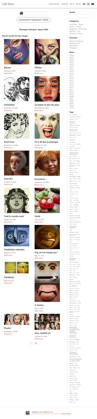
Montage (71, 292)
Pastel (70, 325)
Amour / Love (72, 137)
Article (78, 148)
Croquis (76, 211)
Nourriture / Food (75, 303)
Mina (74, 286)
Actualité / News (76, 24)
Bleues (7, 67)
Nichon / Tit (72, 298)
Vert (70, 389)
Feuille (71, 239)
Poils (77, 344)
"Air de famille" (73, 132)
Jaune (70, 266)
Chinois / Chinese (73, 198)
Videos (64, 4)
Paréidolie (9, 277)
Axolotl (75, 156)
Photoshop (72, 342)
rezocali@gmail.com (46, 412)
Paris (71, 323)
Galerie (75, 245)
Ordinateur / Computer (75, 316)
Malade (71, 279)
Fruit (70, 245)
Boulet (75, 168)
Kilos (70, 270)
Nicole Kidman (73, 300)
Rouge (71, 365)
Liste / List (72, 272)
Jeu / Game (77, 266)
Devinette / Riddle (74, 217)
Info (72, 4)
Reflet (79, 356)
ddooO (71, 213)
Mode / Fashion (74, 290)
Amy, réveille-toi (42, 333)
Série (76, 371)
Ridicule (71, 363)
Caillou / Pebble (77, 178)
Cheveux (71, 194)
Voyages (73, 48)
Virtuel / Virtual (73, 395)
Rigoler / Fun (74, 31)
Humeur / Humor (73, 259)
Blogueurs (72, 163)
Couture (76, 209)
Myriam (71, 296)
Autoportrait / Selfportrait (74, 153)
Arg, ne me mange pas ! (46, 252)
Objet (79, 307)
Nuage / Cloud (73, 307)
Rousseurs (40, 179)
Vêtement (75, 389)
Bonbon (78, 163)
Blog (78, 4)
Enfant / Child (72, 224)
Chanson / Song (73, 185)
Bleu (74, 160)
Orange (71, 314)
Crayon (71, 211)
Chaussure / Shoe (73, 191)
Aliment (72, 135)
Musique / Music (74, 294)
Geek (75, 247)
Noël (79, 300)
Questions (73, 356)
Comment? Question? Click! (33, 19)
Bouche (71, 168)
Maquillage (78, 283)
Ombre (78, 309)
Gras (70, 249)
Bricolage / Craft (74, 176)
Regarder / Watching (78, 29)
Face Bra (8, 179)
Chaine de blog (73, 183)
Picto (77, 342)
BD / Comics (72, 158)
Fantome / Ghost (74, 232)
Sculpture (71, 371)
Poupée (71, 350)
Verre (78, 386)
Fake (70, 230)
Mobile (77, 288)
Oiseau (74, 309)
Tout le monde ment (14, 216)
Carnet (79, 181)
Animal (71, 139)
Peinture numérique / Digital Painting (74, 330)
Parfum (77, 320)
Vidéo (70, 391)
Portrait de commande (75, 348)
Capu (75, 181)
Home (77, 254)
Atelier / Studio (73, 150)
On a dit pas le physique (46, 142)
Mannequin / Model (74, 281)
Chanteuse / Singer (74, 187)
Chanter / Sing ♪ (76, 33)
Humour (71, 262)
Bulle (70, 178)
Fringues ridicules (73, 243)
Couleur (71, 209)
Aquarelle (71, 146)
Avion (70, 156)
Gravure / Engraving (74, 252)
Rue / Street (73, 367)
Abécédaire (74, 114)
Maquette (71, 283)
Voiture (75, 397)
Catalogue (54, 4)
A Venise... (40, 305)
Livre (77, 272)
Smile (37, 216)
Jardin (78, 264)
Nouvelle (71, 305)
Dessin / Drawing (74, 215)
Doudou (71, 219)
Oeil (70, 309)
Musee (76, 292)
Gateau (71, 247)
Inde (70, 264)
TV (70, 114)
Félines (38, 67)
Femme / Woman (74, 237)
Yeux (74, 402)
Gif (78, 247)
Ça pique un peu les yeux (47, 105)
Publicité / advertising (73, 353)
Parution (76, 322)
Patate (75, 325)
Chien (70, 196)
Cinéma (77, 202)
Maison (75, 277)
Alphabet (78, 135)
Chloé (70, 200)
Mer (70, 285)
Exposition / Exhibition (73, 227)
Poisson (71, 346)
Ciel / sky (75, 200)
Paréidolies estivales (14, 249)
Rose (76, 363)
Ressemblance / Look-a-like (75, 360)
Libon (74, 270)
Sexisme (71, 374)
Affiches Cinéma (73, 127)
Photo (77, 339)
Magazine (72, 275)
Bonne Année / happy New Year (74, 166)
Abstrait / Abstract (75, 117)
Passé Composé (76, 41)
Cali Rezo (8, 4)
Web (70, 402)
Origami (71, 318)
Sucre (70, 380)
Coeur (70, 204)
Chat (70, 189)
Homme (71, 256)
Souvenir (71, 378)
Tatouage (71, 382)
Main (70, 277)
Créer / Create (75, 27)
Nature (76, 296)
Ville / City (73, 393)
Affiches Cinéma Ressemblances (73, 130)
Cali (70, 181)
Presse (76, 350)
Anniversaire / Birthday (75, 144)
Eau (75, 219)
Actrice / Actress (72, 122)
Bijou (78, 158)
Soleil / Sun (72, 376)
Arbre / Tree (72, 148)
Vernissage (72, 386)
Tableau (75, 380)
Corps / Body (73, 207)
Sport (76, 378)
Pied (70, 344)
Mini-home (72, 288)
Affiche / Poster (74, 125)
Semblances (74, 43)
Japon (74, 264)
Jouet (70, 268)
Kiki (77, 268)
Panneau (76, 318)
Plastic (7, 328)
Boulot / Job (72, 170)
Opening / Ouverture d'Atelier (74, 312)
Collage (75, 205)
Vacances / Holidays (75, 384)
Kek (74, 268)
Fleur (70, 241)
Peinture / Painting (73, 336)
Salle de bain (72, 369)
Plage (74, 344)
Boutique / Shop (73, 172)
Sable (79, 367)
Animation (72, 142)
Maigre (78, 274)
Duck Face (9, 142)
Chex (76, 194)
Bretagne (71, 174)
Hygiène (76, 262)
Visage (71, 397)
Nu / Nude (77, 305)
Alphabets (73, 46)
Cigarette (71, 202)
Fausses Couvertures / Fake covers (75, 235)
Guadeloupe (72, 254)
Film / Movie (77, 239)
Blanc (70, 160)
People (71, 339)
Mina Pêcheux (66, 414)
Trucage (77, 382)
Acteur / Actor (73, 119)
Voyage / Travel (74, 400)
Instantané (9, 105)
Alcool (79, 132)
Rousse (76, 365)
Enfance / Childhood (75, 222)
